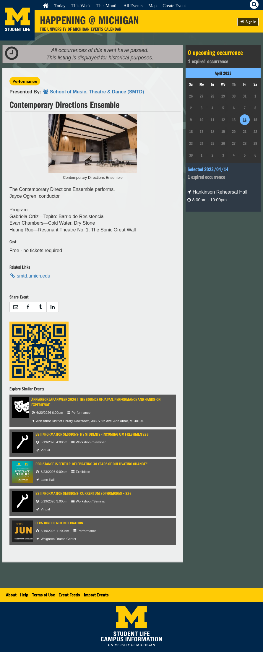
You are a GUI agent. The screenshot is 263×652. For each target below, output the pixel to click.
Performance (24, 81)
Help (24, 595)
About (11, 595)
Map (152, 5)
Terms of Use (43, 595)
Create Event (174, 5)
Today (60, 5)
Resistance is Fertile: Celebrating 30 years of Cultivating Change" (91, 463)
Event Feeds (69, 595)
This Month (106, 5)
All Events (133, 5)
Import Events (96, 595)
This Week (81, 5)
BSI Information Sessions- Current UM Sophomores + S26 (83, 493)
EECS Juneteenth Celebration (59, 523)
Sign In (248, 21)
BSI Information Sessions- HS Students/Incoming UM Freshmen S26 (92, 434)
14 (244, 119)
